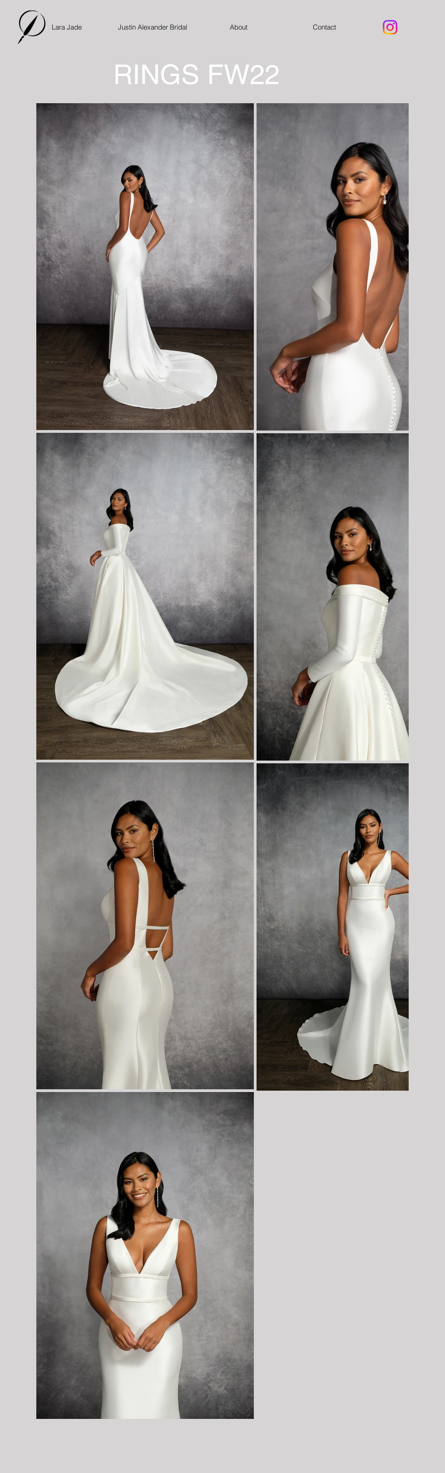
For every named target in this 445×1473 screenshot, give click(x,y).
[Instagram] (390, 27)
